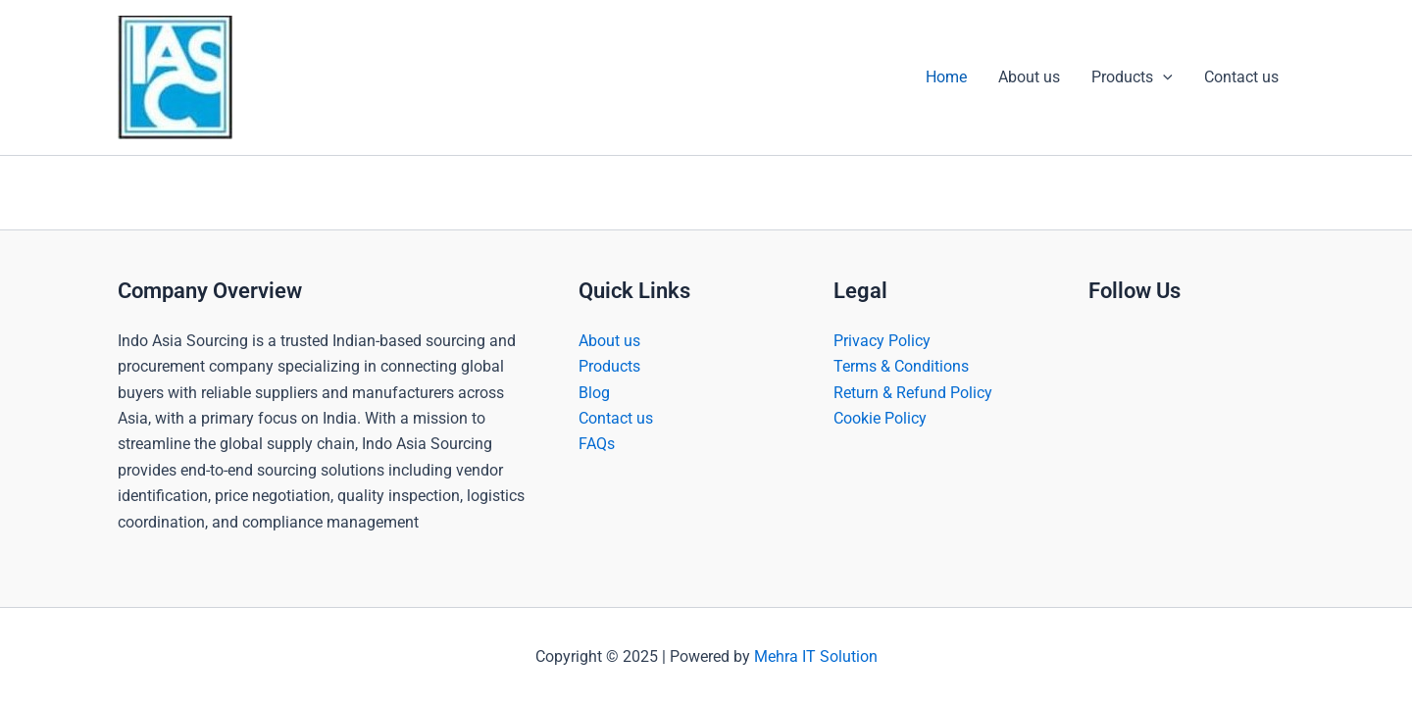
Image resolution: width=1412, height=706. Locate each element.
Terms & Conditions (901, 366)
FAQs (597, 443)
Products (1132, 77)
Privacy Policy (882, 340)
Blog (594, 392)
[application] (1163, 77)
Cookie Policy (880, 418)
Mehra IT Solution (816, 656)
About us (1029, 77)
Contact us (1241, 77)
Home (946, 77)
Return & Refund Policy (912, 392)
